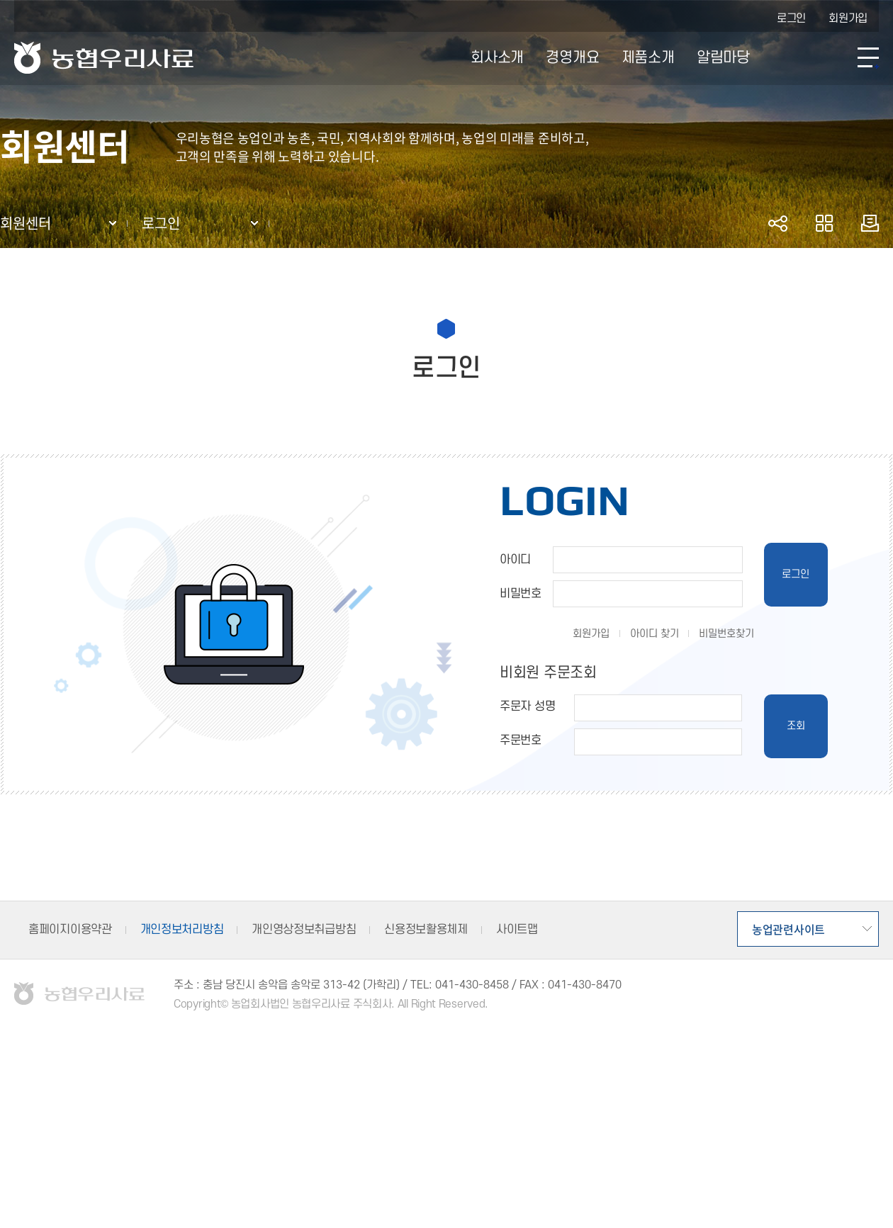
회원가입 (848, 18)
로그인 (791, 18)
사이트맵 (517, 929)
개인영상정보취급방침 (304, 929)
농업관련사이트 (788, 928)
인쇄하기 (870, 223)
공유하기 (778, 223)
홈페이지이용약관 (70, 929)
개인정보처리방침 (182, 929)
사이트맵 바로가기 (868, 58)
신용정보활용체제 (426, 929)
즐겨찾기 (824, 223)
